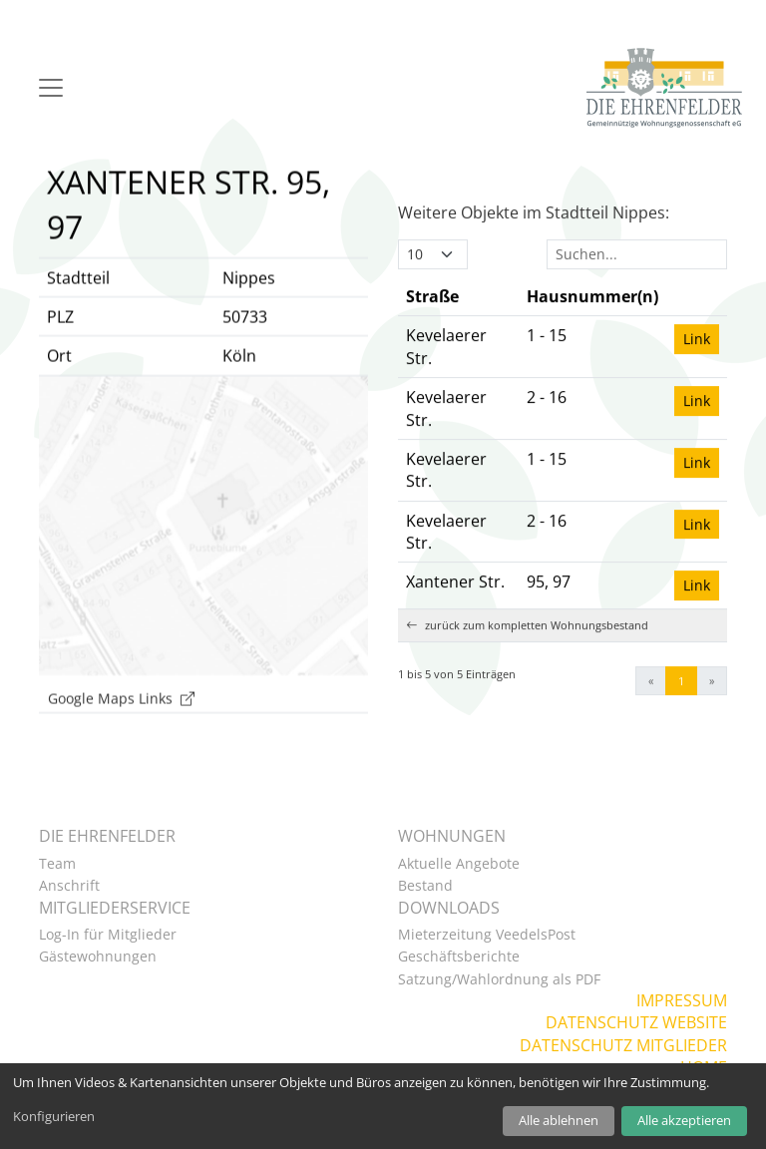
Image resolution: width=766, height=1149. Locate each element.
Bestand (425, 885)
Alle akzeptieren (684, 1120)
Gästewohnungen (98, 956)
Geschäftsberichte (459, 956)
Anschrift (69, 885)
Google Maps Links (121, 725)
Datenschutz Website (636, 1022)
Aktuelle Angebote (459, 863)
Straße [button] (432, 325)
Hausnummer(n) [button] (592, 325)
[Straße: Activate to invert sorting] (458, 325)
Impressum (681, 1000)
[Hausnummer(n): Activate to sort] (592, 325)
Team (57, 863)
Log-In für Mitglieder (108, 934)
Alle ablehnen (558, 1120)
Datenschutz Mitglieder (623, 1045)
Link (696, 367)
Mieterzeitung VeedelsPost (486, 934)
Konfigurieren (54, 1116)
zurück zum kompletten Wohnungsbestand (527, 653)
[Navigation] (51, 88)
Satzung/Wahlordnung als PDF (499, 978)
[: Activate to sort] (696, 325)
